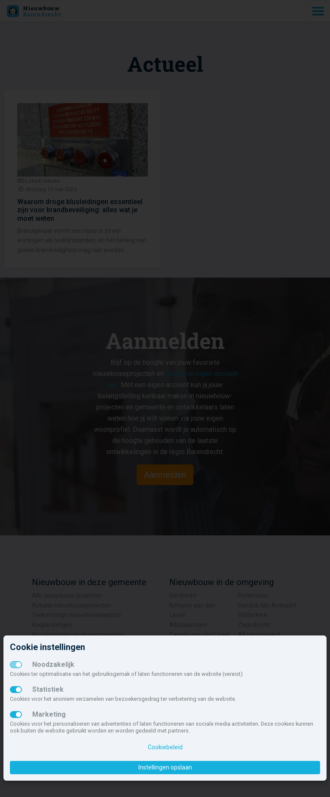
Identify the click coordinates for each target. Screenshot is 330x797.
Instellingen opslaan (165, 767)
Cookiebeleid (165, 747)
